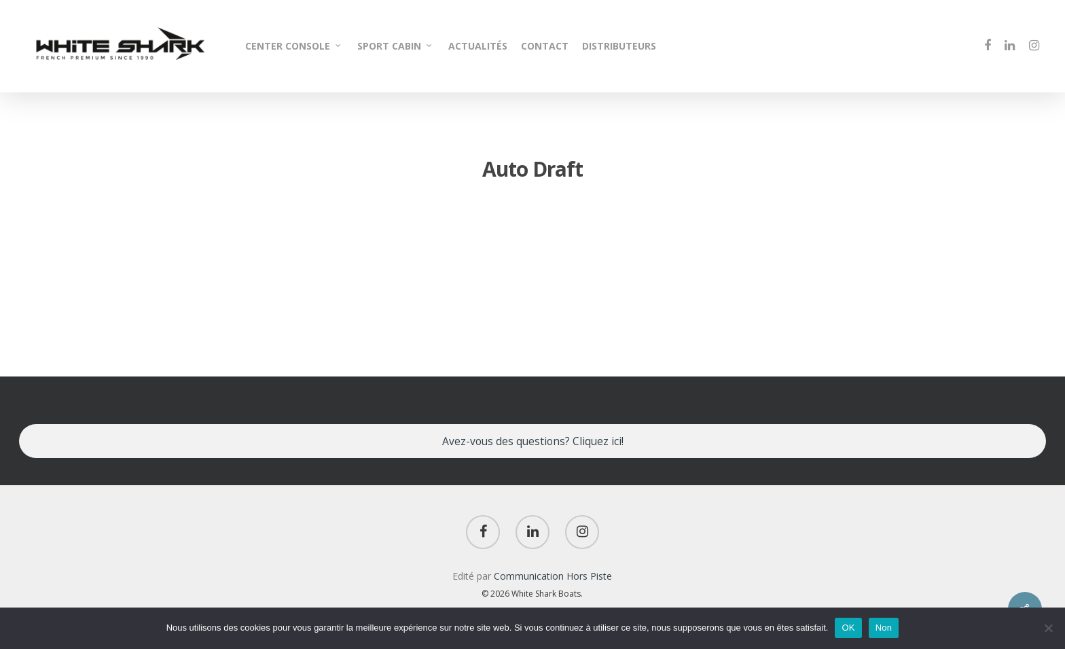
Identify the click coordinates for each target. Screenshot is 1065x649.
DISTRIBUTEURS (619, 45)
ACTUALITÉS (477, 45)
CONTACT (544, 45)
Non (884, 627)
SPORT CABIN (395, 45)
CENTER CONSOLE (293, 45)
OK (848, 627)
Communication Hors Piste (553, 575)
